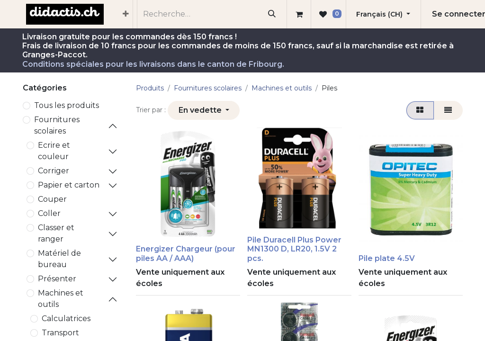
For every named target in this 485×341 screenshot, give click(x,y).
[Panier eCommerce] (299, 14)
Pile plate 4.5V (387, 258)
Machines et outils (60, 298)
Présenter (57, 278)
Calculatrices (66, 318)
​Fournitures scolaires (57, 125)
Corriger (53, 170)
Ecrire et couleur (54, 151)
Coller (49, 213)
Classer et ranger (56, 233)
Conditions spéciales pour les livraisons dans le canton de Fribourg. (153, 64)
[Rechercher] (272, 14)
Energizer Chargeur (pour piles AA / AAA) (185, 253)
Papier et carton (68, 184)
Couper (52, 199)
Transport (60, 332)
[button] (204, 110)
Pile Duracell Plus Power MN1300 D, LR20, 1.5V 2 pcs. (294, 248)
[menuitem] (126, 14)
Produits (150, 88)
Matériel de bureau (59, 259)
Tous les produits (66, 105)
